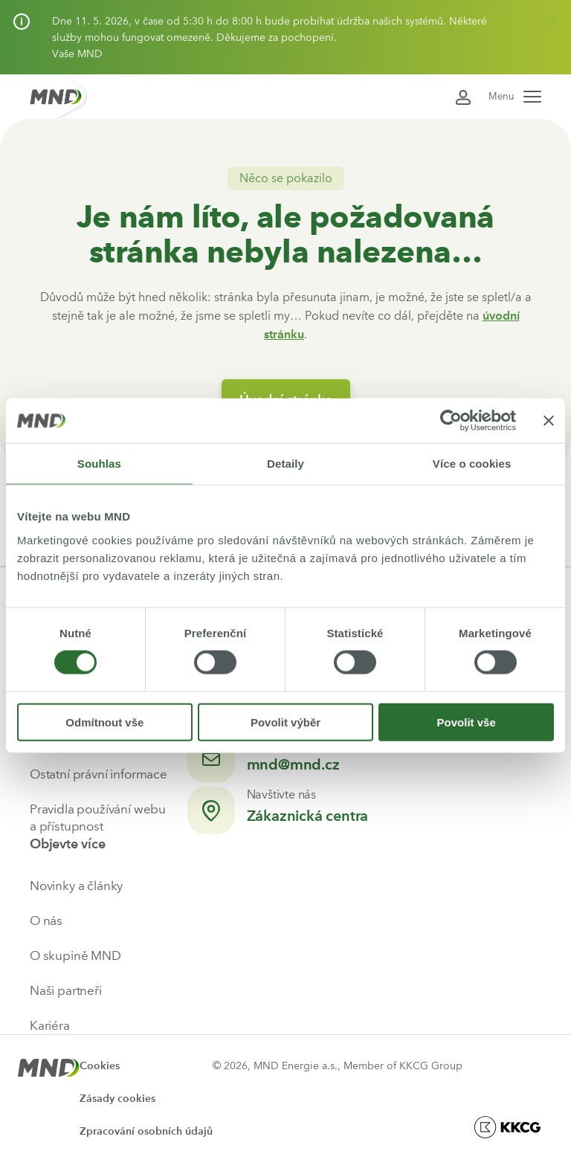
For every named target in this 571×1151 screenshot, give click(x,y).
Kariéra (50, 1025)
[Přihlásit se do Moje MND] (463, 96)
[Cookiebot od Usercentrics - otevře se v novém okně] (451, 421)
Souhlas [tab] (99, 463)
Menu (514, 96)
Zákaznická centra (308, 816)
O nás (46, 920)
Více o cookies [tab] (472, 463)
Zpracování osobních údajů (146, 1131)
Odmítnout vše (104, 721)
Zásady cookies (117, 1098)
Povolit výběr (285, 721)
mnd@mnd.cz (293, 764)
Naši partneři (66, 990)
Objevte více (68, 844)
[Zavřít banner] (548, 421)
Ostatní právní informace (98, 774)
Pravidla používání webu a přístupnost (98, 818)
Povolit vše (466, 721)
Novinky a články (76, 885)
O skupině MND (75, 955)
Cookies (100, 1066)
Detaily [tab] (285, 463)
